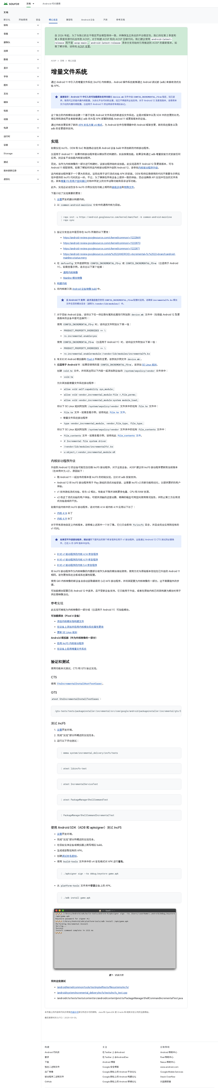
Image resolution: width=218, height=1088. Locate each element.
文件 (117, 412)
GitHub (48, 1081)
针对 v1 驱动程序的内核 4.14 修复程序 (77, 554)
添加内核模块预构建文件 (70, 621)
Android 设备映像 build (84, 289)
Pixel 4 (90, 359)
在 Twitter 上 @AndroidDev (115, 1057)
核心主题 (72, 60)
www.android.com (169, 1067)
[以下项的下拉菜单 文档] (35, 3)
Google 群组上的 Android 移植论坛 (119, 1081)
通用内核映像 (70, 272)
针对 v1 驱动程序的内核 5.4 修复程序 (77, 565)
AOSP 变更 (84, 46)
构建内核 (62, 283)
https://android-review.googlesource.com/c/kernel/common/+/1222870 (101, 243)
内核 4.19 (62, 518)
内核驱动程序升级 (148, 167)
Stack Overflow (167, 1076)
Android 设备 (88, 19)
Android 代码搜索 (51, 3)
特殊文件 (129, 187)
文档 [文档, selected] (28, 3)
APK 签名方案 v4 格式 (90, 124)
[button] (18, 25)
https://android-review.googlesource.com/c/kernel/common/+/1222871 (101, 248)
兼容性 (69, 19)
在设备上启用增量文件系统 (71, 648)
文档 (6, 12)
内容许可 (74, 1012)
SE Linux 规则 (149, 364)
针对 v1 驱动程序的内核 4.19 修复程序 (77, 559)
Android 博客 (108, 1062)
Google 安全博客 (110, 1067)
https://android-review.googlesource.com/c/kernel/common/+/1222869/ (102, 237)
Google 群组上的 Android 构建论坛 (119, 1076)
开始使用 (23, 19)
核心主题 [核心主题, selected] (53, 19)
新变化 (7, 19)
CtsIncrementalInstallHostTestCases (79, 683)
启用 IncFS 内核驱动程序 (70, 643)
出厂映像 (49, 1071)
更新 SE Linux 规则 (67, 632)
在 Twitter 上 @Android (113, 1052)
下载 (47, 1062)
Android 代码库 (52, 1052)
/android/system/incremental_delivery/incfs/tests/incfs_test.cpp (92, 992)
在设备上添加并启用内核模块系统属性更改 (80, 626)
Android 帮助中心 (168, 1052)
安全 (38, 19)
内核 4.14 (62, 513)
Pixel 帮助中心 (167, 1057)
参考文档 (120, 19)
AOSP (53, 60)
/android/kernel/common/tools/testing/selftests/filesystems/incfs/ (93, 987)
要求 (47, 1057)
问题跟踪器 (165, 1081)
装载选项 (117, 187)
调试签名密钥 (69, 856)
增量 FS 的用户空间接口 (74, 181)
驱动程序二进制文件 (54, 1076)
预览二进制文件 (52, 1067)
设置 (59, 199)
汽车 (105, 19)
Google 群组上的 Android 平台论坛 (119, 1071)
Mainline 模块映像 (72, 278)
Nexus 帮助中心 (167, 1062)
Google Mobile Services (171, 1071)
